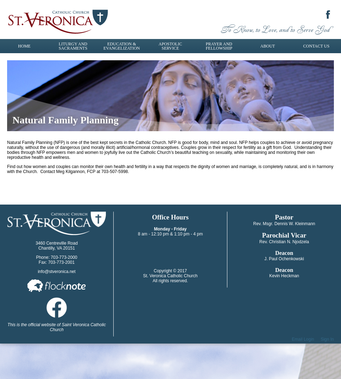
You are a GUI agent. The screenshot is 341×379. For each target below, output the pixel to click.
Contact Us (316, 46)
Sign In (327, 339)
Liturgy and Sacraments (73, 46)
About (267, 46)
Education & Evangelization (121, 46)
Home (24, 46)
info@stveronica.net (56, 271)
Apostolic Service (170, 46)
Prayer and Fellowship (219, 46)
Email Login (303, 339)
